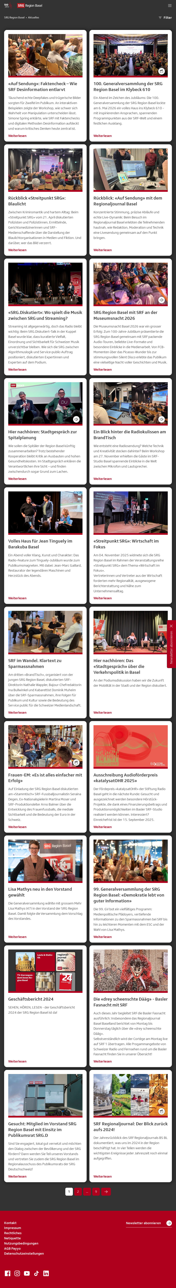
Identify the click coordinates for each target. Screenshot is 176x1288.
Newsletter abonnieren (149, 1223)
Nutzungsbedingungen (21, 1243)
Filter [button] (165, 18)
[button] (170, 5)
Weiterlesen (17, 135)
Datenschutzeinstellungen (24, 1253)
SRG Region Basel (14, 17)
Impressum (12, 1228)
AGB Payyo (12, 1248)
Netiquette (12, 1238)
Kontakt (10, 1223)
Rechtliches (12, 1233)
